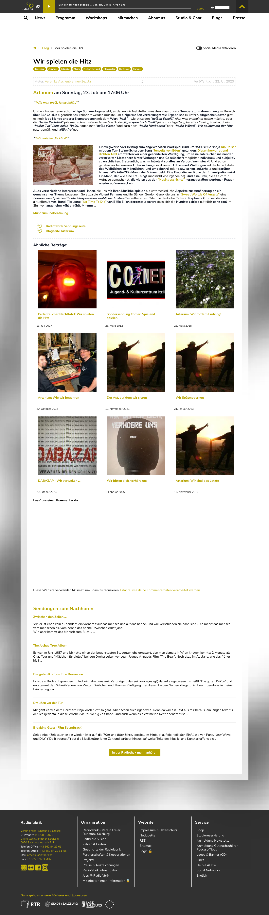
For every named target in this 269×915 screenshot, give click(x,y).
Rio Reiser (124, 68)
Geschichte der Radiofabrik (102, 849)
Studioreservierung (210, 835)
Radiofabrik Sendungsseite (66, 226)
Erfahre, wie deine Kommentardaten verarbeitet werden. (160, 590)
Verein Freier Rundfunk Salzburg (41, 831)
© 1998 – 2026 (43, 835)
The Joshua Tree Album (50, 645)
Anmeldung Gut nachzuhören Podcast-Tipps (217, 847)
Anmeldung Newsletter (214, 840)
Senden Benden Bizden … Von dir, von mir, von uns (92, 4)
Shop (200, 830)
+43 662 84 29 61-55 (53, 851)
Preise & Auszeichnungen (101, 865)
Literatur (65, 68)
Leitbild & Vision (94, 839)
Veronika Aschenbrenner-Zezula (68, 81)
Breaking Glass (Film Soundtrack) (58, 727)
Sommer (137, 68)
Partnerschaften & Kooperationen (106, 854)
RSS (143, 840)
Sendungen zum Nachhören (63, 608)
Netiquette (147, 835)
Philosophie (109, 68)
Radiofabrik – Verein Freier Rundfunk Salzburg (101, 832)
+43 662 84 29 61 (50, 847)
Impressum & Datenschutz (158, 830)
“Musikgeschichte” (171, 179)
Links (200, 860)
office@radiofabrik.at (39, 855)
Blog (45, 48)
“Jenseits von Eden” (167, 150)
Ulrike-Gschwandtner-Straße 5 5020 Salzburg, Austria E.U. (40, 840)
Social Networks (208, 870)
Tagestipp (39, 68)
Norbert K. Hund (92, 68)
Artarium (52, 68)
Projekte (89, 860)
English (202, 875)
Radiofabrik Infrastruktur (100, 870)
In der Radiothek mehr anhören (134, 752)
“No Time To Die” (94, 202)
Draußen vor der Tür (48, 703)
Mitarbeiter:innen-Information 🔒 (106, 881)
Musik (77, 68)
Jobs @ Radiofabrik (96, 875)
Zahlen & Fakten (94, 844)
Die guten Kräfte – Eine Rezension (58, 674)
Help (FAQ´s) (206, 865)
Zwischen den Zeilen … (50, 617)
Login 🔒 (146, 851)
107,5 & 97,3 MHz (40, 859)
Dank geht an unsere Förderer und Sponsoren (54, 895)
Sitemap (146, 846)
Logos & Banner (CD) (212, 854)
